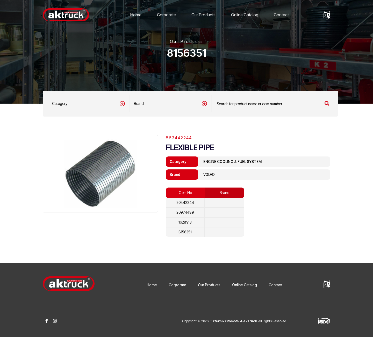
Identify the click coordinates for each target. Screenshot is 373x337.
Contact (281, 14)
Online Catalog (244, 14)
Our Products (203, 14)
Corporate (166, 14)
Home (135, 14)
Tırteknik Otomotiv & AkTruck (233, 321)
